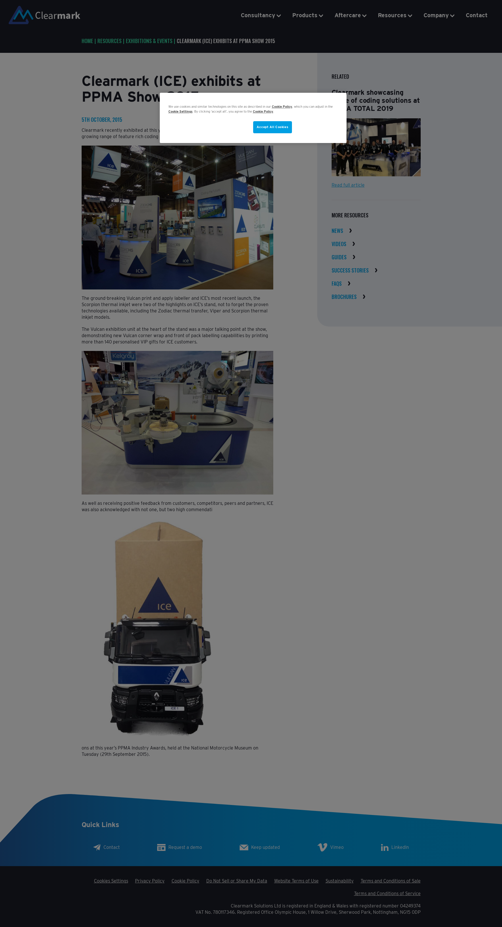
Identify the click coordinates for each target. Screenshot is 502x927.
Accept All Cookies (272, 127)
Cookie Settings (180, 111)
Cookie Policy (282, 107)
